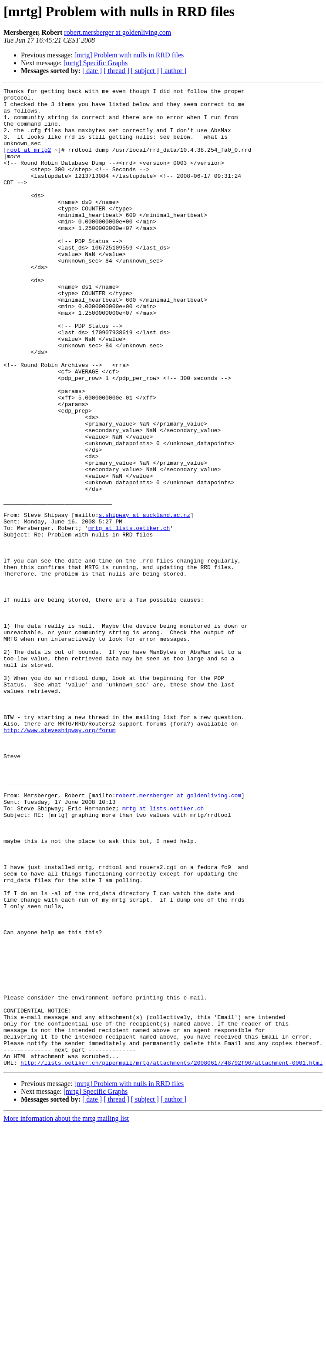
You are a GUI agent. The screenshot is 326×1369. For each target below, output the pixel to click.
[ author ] (174, 70)
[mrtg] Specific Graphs (96, 63)
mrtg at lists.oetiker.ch (129, 616)
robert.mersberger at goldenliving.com (117, 32)
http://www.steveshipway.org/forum (59, 859)
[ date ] (92, 70)
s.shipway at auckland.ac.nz (144, 601)
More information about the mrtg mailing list (66, 1314)
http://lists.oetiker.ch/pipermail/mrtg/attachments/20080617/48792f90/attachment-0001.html (171, 1258)
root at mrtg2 (29, 163)
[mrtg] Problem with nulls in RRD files (129, 55)
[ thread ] (116, 70)
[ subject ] (145, 70)
